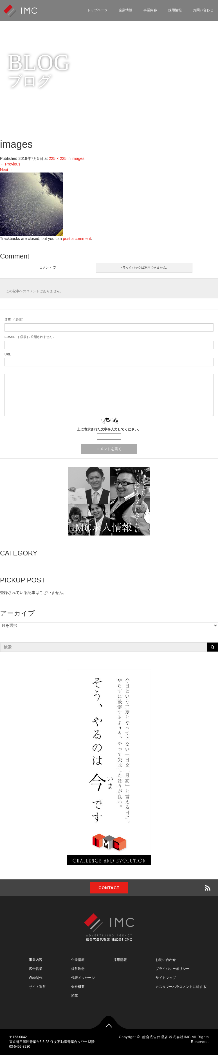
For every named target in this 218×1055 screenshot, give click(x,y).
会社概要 (78, 987)
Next (6, 169)
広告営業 (35, 969)
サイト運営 (37, 987)
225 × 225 (58, 158)
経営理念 (78, 969)
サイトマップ (166, 978)
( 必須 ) (14, 319)
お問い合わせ (166, 960)
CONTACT (108, 888)
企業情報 (125, 10)
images (78, 158)
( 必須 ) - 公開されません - (29, 337)
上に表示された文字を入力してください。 (109, 429)
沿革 (74, 996)
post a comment (77, 238)
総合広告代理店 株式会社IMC (166, 1037)
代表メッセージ (83, 978)
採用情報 (175, 10)
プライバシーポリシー (172, 969)
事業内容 (150, 10)
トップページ (97, 10)
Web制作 (35, 978)
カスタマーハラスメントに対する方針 (184, 987)
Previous (10, 164)
